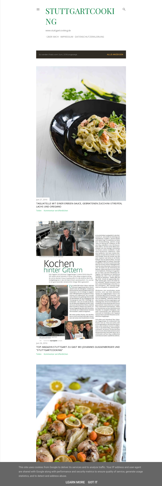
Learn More (75, 482)
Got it (93, 482)
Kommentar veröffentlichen (56, 210)
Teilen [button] (38, 210)
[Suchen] (124, 9)
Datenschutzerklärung (88, 36)
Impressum (65, 36)
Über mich (52, 36)
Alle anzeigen (115, 54)
